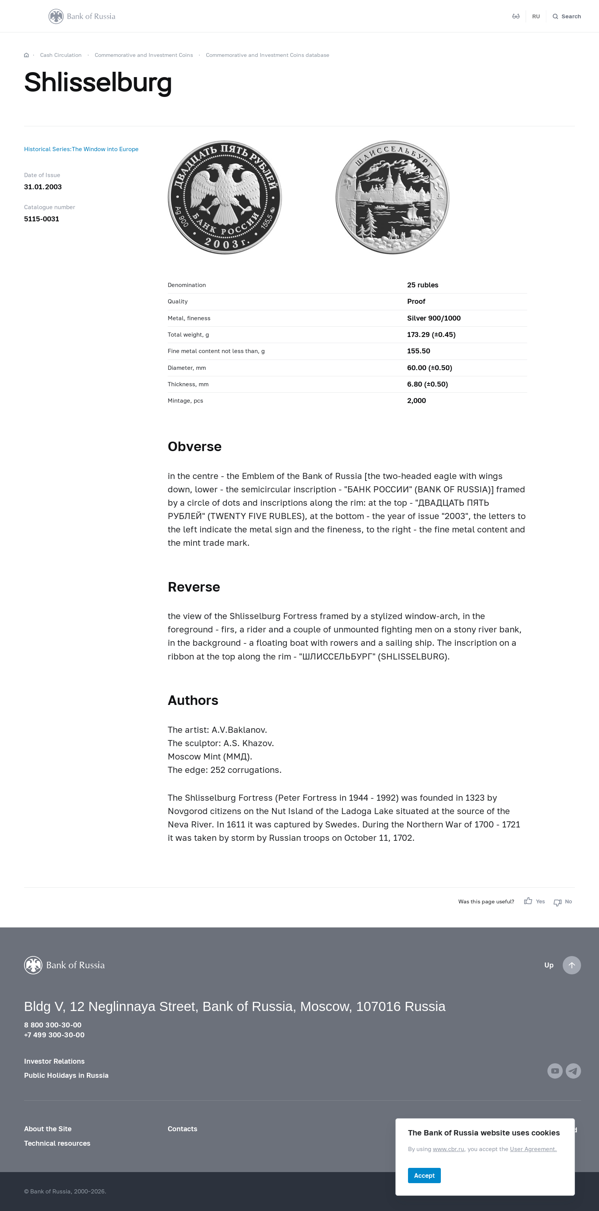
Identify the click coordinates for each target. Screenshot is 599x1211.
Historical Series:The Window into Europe (81, 148)
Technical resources (57, 1143)
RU (536, 16)
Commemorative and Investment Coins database (267, 55)
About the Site (47, 1129)
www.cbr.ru (448, 1148)
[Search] (566, 16)
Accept (424, 1175)
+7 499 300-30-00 (54, 1035)
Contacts (183, 1129)
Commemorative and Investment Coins (144, 55)
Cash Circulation (61, 55)
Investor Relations (54, 1061)
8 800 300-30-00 (53, 1025)
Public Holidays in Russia (66, 1075)
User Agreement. (533, 1148)
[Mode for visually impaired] (516, 16)
